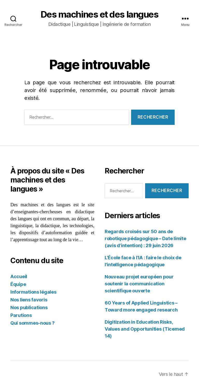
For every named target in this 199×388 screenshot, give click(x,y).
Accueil (18, 276)
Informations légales (33, 292)
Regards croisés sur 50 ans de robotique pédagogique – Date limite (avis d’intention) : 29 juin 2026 (145, 238)
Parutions (21, 315)
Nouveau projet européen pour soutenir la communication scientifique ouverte (139, 283)
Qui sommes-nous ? (32, 323)
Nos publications (29, 307)
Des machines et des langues (100, 14)
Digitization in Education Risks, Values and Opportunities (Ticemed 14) (145, 329)
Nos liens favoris (28, 299)
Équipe (18, 284)
